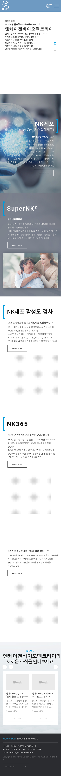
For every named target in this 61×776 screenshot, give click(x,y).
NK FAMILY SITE (11, 767)
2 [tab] (55, 47)
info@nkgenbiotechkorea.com (21, 752)
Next (11, 667)
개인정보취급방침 (9, 738)
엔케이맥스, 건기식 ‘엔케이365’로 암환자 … (17, 695)
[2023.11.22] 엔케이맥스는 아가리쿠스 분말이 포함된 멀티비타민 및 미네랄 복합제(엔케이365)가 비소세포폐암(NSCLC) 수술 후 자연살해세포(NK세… (17, 708)
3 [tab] (55, 50)
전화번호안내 (22, 738)
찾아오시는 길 (33, 738)
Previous (4, 667)
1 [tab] (55, 43)
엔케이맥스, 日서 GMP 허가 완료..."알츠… (42, 695)
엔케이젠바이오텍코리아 (8, 5)
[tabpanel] (30, 47)
